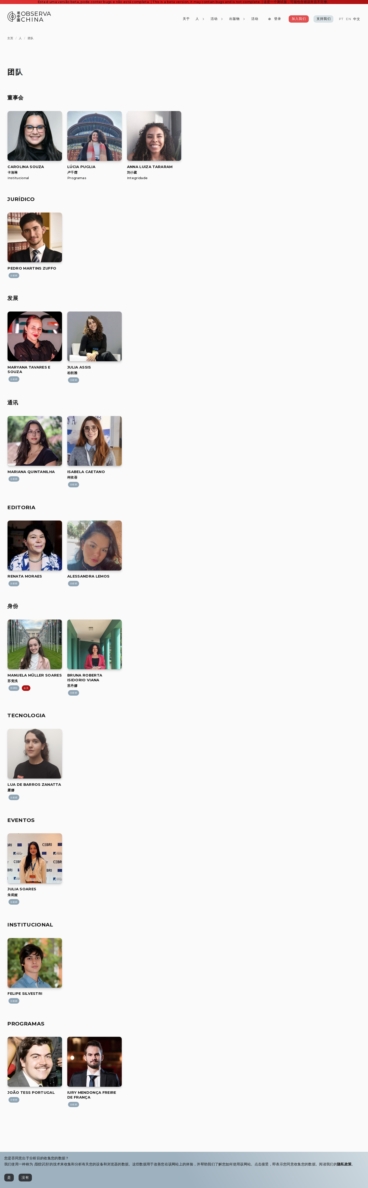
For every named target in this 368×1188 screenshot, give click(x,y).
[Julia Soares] (35, 882)
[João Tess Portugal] (35, 1085)
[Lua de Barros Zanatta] (35, 777)
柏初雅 (72, 373)
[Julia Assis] (94, 359)
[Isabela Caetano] (94, 464)
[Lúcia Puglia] (94, 159)
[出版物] (237, 19)
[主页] (10, 38)
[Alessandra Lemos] (94, 569)
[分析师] (14, 275)
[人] (200, 19)
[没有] (25, 1177)
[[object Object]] (26, 167)
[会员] (26, 688)
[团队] (30, 38)
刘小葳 (132, 172)
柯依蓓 (72, 477)
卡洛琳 (13, 172)
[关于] (186, 19)
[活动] (254, 19)
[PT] (341, 19)
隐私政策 (344, 1164)
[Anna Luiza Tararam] (154, 159)
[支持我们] (324, 19)
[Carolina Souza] (35, 159)
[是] (9, 1177)
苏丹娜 (72, 686)
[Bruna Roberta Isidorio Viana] (94, 667)
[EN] (348, 19)
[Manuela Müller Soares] (35, 667)
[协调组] (14, 688)
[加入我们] (299, 19)
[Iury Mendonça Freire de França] (94, 1085)
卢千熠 (72, 172)
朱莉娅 (13, 895)
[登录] (274, 19)
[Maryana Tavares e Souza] (35, 359)
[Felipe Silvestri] (35, 986)
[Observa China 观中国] (29, 20)
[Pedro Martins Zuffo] (35, 261)
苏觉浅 (13, 681)
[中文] (357, 19)
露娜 (11, 790)
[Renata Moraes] (35, 569)
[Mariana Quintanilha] (35, 464)
